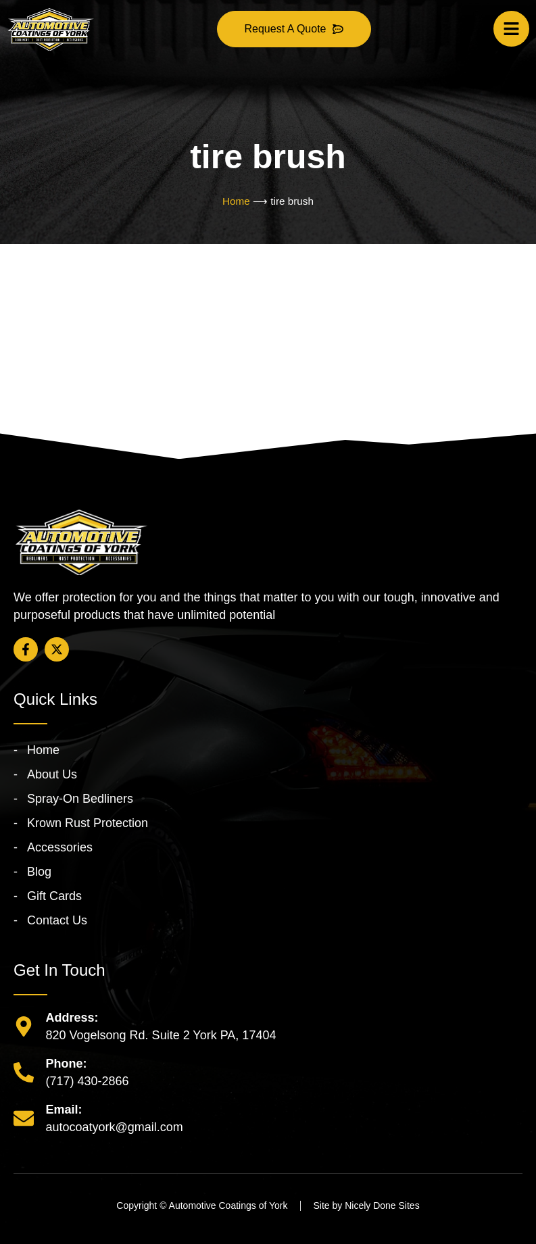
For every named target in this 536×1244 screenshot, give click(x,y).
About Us (52, 774)
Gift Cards (54, 896)
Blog (39, 871)
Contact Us (57, 920)
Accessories (60, 847)
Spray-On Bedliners (80, 798)
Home (236, 201)
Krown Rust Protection (87, 823)
